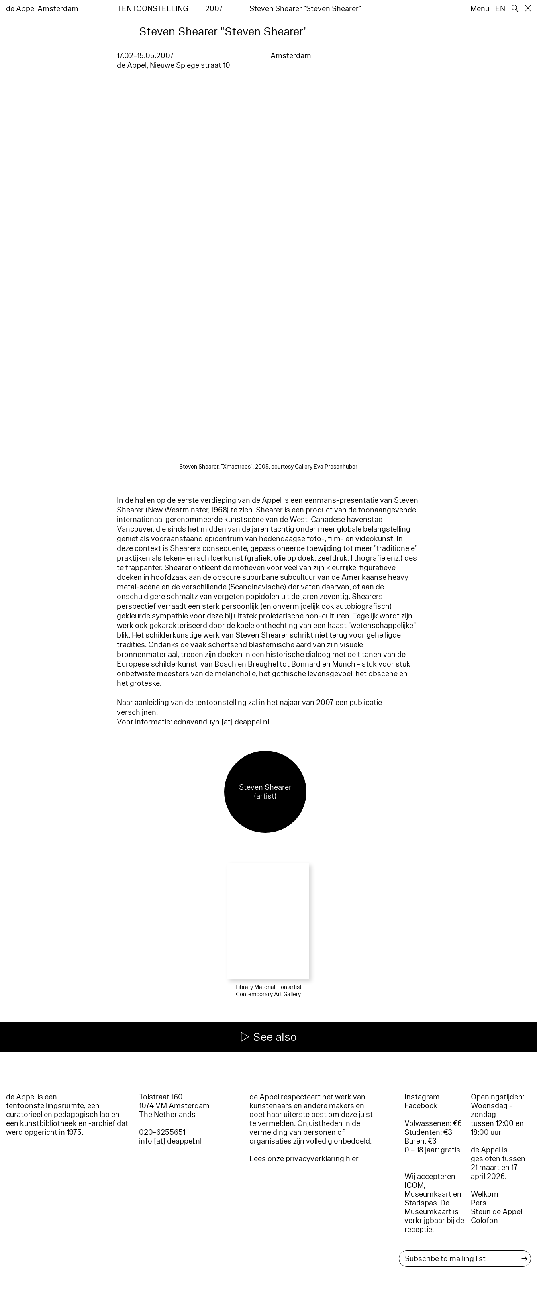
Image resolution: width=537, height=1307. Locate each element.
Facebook (421, 1106)
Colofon (484, 1220)
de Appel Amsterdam (42, 9)
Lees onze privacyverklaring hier (304, 1159)
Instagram (422, 1097)
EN (500, 9)
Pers (478, 1203)
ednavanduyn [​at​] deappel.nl (221, 722)
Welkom (484, 1194)
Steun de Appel (496, 1212)
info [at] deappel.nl (170, 1141)
